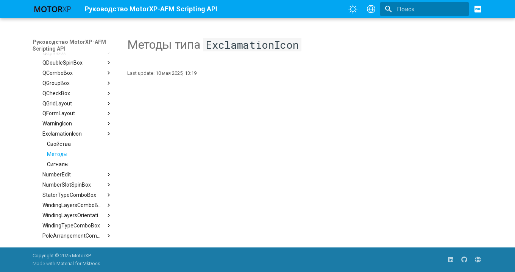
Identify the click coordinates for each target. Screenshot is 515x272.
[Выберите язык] (371, 9)
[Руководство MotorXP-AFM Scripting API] (53, 9)
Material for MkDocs (78, 263)
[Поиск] (424, 9)
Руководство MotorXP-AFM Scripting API (69, 45)
